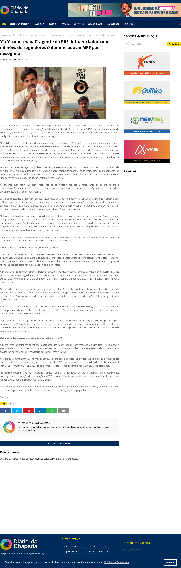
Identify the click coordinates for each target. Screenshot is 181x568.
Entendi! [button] (170, 562)
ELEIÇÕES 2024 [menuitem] (113, 23)
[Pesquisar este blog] (145, 44)
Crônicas (78, 546)
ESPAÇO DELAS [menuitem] (95, 23)
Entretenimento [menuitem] (19, 23)
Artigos (67, 546)
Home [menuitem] (3, 23)
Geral (15, 35)
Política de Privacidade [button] (116, 562)
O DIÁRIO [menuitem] (128, 23)
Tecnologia (103, 551)
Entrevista (90, 551)
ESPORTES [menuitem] (79, 23)
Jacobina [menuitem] (39, 23)
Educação (103, 546)
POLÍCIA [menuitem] (66, 23)
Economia (90, 546)
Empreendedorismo (72, 551)
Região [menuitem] (52, 23)
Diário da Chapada (11, 59)
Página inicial (5, 35)
